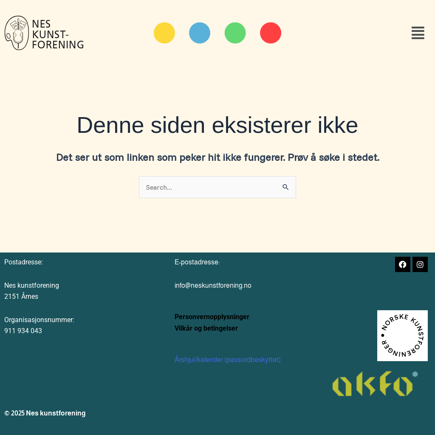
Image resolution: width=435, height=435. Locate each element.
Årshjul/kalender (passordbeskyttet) (228, 359)
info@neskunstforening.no (213, 285)
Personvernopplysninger (212, 317)
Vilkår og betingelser (206, 328)
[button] (363, 32)
